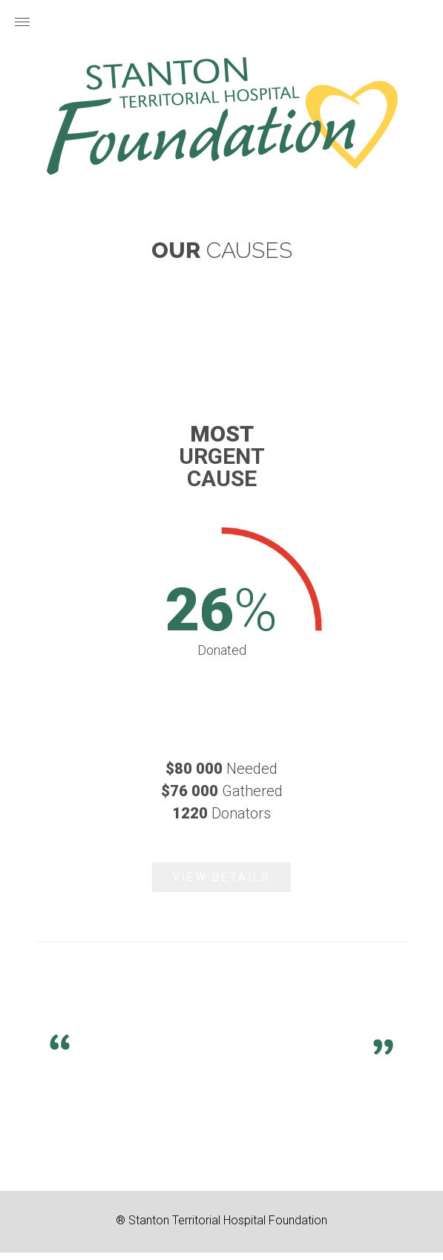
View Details (221, 877)
